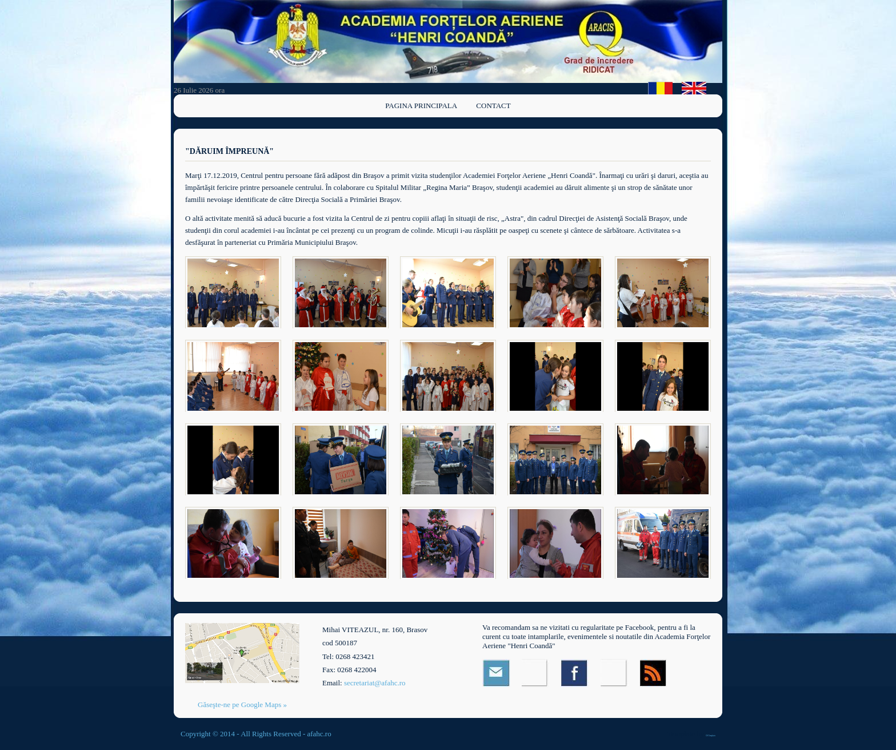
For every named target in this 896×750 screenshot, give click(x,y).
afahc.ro (319, 733)
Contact (493, 105)
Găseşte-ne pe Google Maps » (242, 704)
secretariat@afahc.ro (375, 682)
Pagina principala (421, 105)
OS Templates (710, 736)
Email (496, 673)
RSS (654, 673)
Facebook (575, 673)
